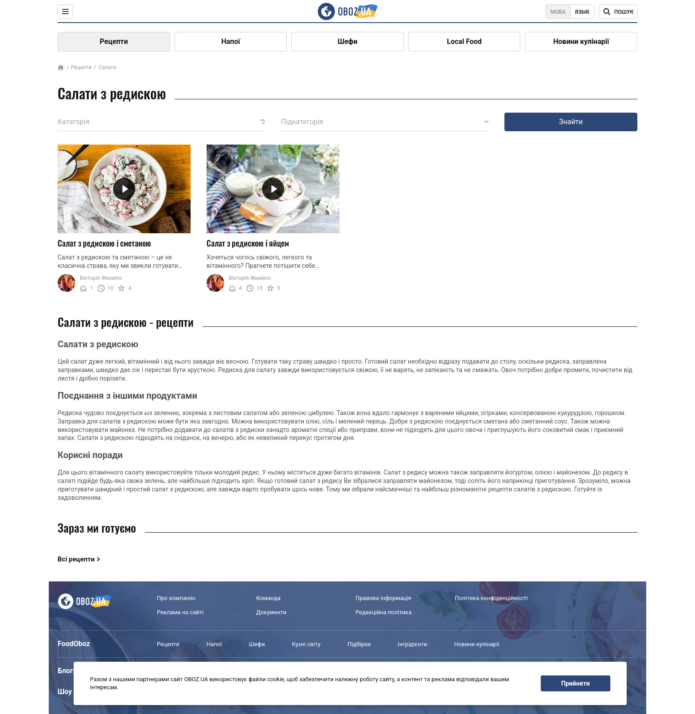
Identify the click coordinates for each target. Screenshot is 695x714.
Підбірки (359, 644)
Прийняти (575, 683)
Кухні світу (306, 644)
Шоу (65, 691)
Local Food (464, 41)
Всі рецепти (76, 559)
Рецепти (114, 41)
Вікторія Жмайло (101, 278)
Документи (271, 612)
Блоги (67, 671)
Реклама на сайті (180, 612)
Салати (107, 67)
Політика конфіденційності (491, 598)
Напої (230, 41)
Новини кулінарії (581, 41)
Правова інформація (383, 598)
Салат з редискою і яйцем (248, 243)
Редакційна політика (383, 612)
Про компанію (176, 598)
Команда (268, 598)
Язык (582, 12)
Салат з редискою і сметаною (104, 243)
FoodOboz (74, 643)
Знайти (571, 122)
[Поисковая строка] (618, 11)
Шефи (348, 41)
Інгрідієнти (412, 644)
